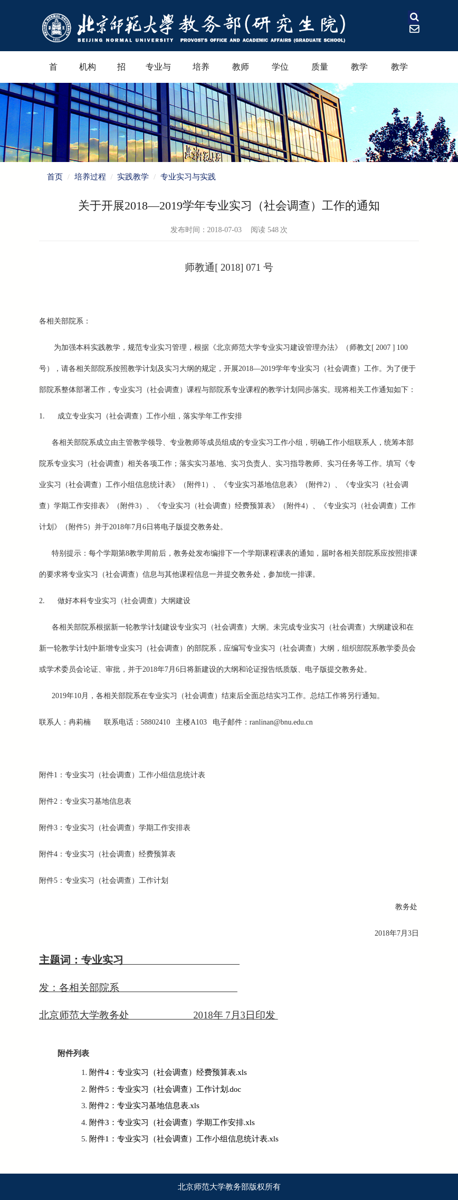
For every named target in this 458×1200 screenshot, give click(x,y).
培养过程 (201, 72)
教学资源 (399, 72)
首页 (53, 72)
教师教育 (240, 72)
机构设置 (87, 72)
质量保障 (319, 72)
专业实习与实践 (188, 177)
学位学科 (280, 72)
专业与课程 (158, 72)
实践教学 (133, 177)
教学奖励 (359, 72)
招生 (121, 72)
